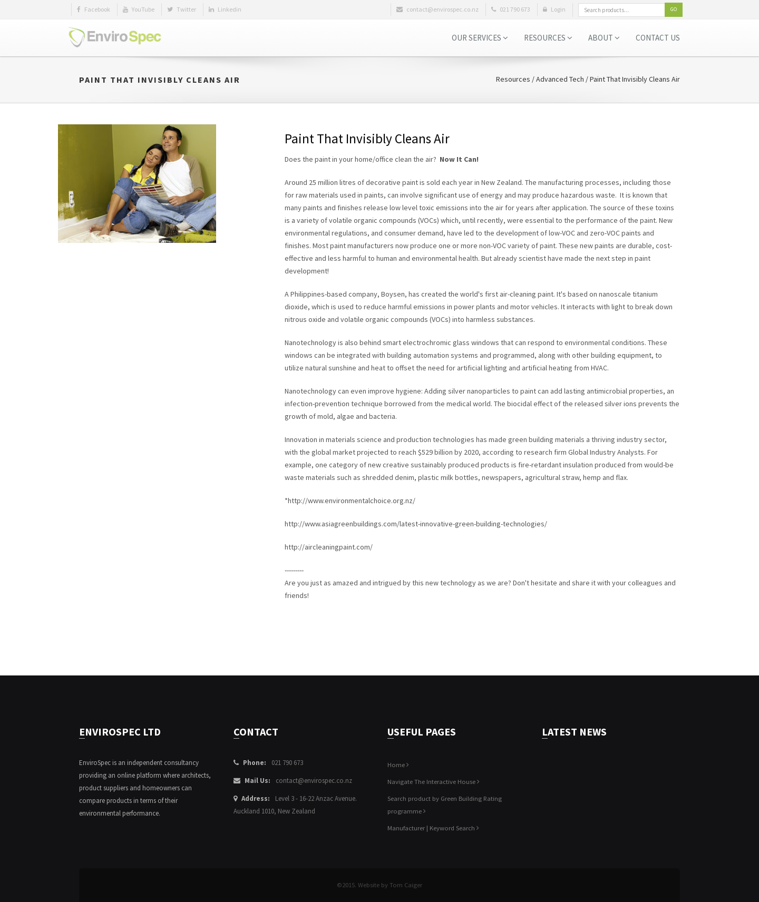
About (604, 38)
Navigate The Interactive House (433, 782)
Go (673, 9)
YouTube (138, 9)
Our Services (480, 38)
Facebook (93, 9)
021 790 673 (287, 762)
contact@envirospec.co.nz (314, 780)
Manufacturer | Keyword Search (433, 828)
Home (398, 765)
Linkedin (225, 9)
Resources (548, 38)
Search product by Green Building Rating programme (444, 805)
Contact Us (658, 38)
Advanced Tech (560, 79)
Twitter (181, 9)
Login (554, 9)
